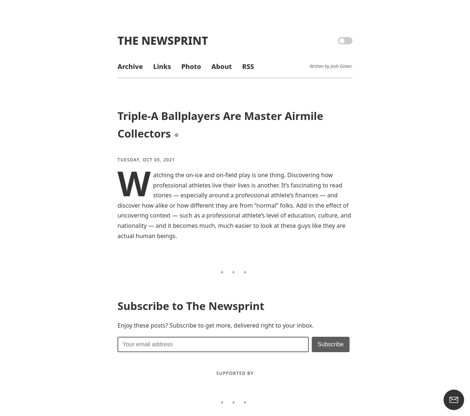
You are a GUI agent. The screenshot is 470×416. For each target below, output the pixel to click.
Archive (130, 66)
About (222, 66)
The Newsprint (163, 40)
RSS (248, 66)
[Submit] (331, 344)
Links (162, 66)
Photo (191, 66)
